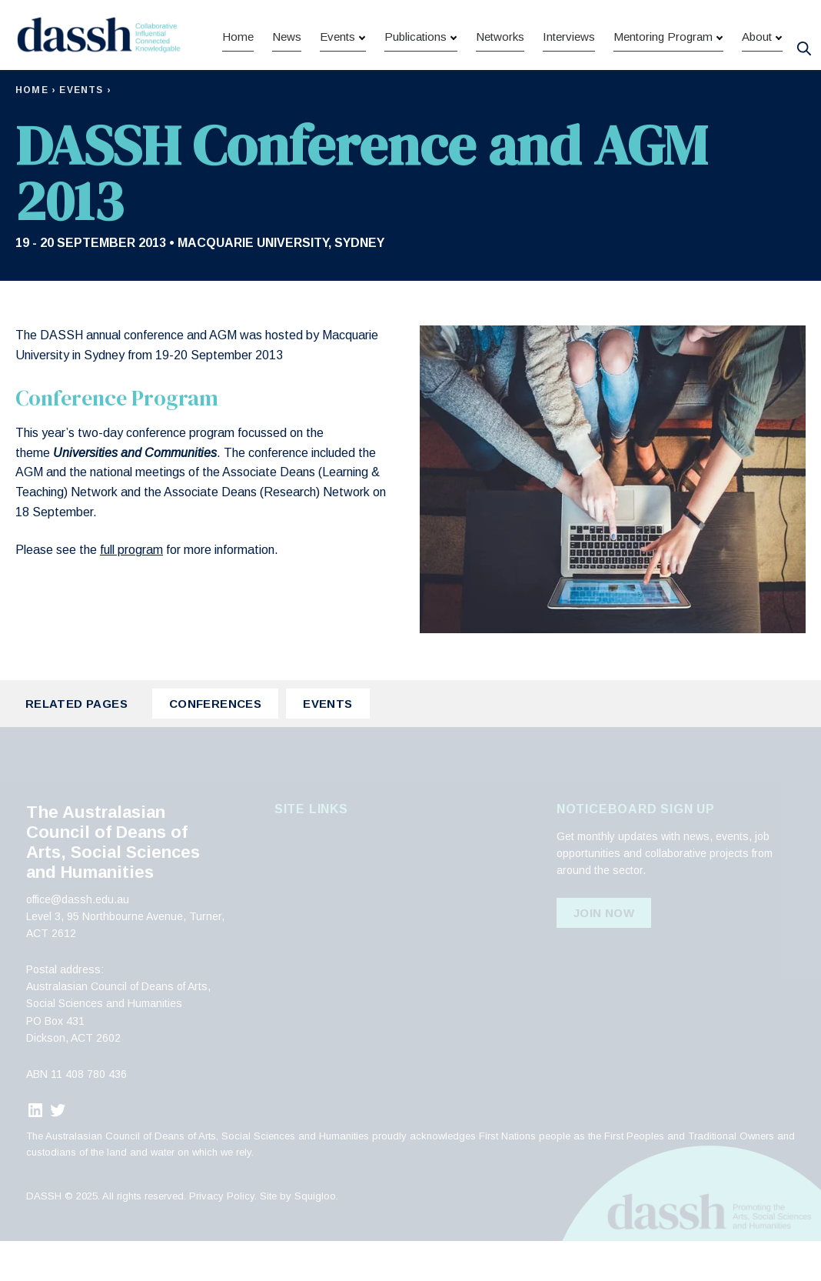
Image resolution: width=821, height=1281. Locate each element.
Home (238, 82)
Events (337, 82)
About (757, 82)
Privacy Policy (221, 1236)
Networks (500, 82)
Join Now (603, 952)
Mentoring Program (663, 82)
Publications (415, 82)
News (286, 82)
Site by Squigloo (298, 1236)
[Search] (804, 45)
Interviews (569, 82)
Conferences (215, 743)
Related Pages (76, 743)
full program (131, 589)
